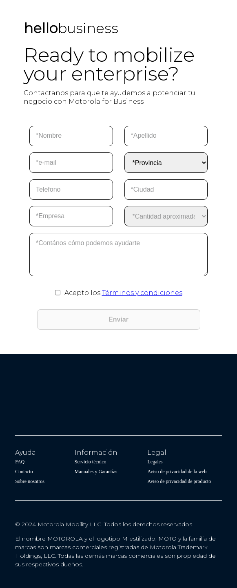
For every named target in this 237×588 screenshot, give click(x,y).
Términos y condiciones (142, 293)
